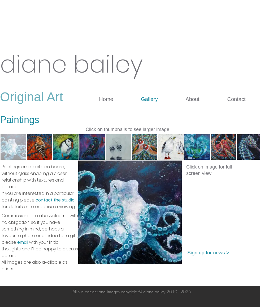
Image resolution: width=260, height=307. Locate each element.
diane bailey (71, 64)
